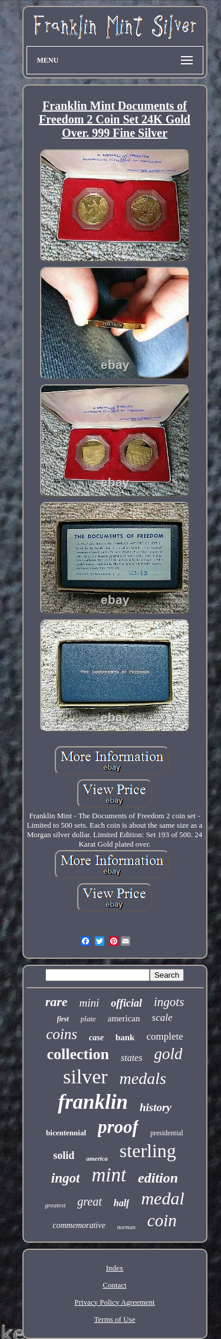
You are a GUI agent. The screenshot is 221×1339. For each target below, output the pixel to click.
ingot (65, 1178)
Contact (114, 1285)
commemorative (78, 1225)
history (155, 1107)
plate (88, 1018)
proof (118, 1126)
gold (168, 1054)
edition (158, 1177)
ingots (169, 1002)
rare (56, 1001)
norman (126, 1227)
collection (78, 1054)
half (122, 1203)
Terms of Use (115, 1319)
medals (143, 1078)
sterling (148, 1150)
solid (63, 1155)
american (124, 1018)
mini (90, 1003)
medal (162, 1198)
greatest (55, 1205)
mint (108, 1174)
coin (162, 1220)
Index (115, 1267)
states (131, 1058)
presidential (166, 1133)
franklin (93, 1101)
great (89, 1201)
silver (85, 1076)
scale (162, 1017)
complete (164, 1036)
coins (61, 1034)
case (96, 1037)
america (97, 1158)
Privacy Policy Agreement (114, 1302)
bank (125, 1037)
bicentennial (66, 1132)
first (63, 1019)
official (126, 1003)
